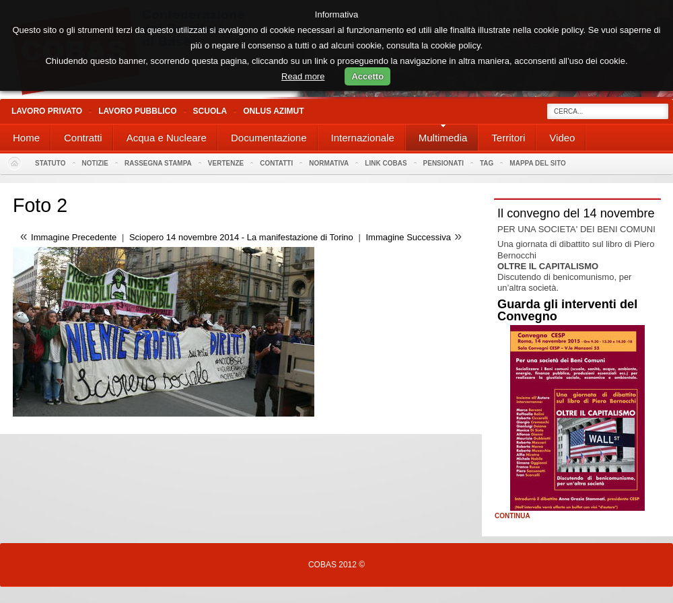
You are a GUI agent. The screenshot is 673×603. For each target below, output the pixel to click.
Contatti (276, 163)
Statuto (50, 163)
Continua (512, 516)
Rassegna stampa (158, 163)
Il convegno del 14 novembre (576, 213)
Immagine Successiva (407, 237)
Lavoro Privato (46, 111)
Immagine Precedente (73, 237)
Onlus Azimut (273, 111)
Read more (302, 76)
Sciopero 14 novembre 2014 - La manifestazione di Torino (241, 237)
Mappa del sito (537, 163)
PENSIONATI (443, 163)
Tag (486, 163)
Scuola (210, 111)
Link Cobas (385, 163)
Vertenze (226, 163)
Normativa (329, 163)
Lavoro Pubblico (137, 111)
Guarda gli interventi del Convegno (567, 310)
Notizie (95, 163)
